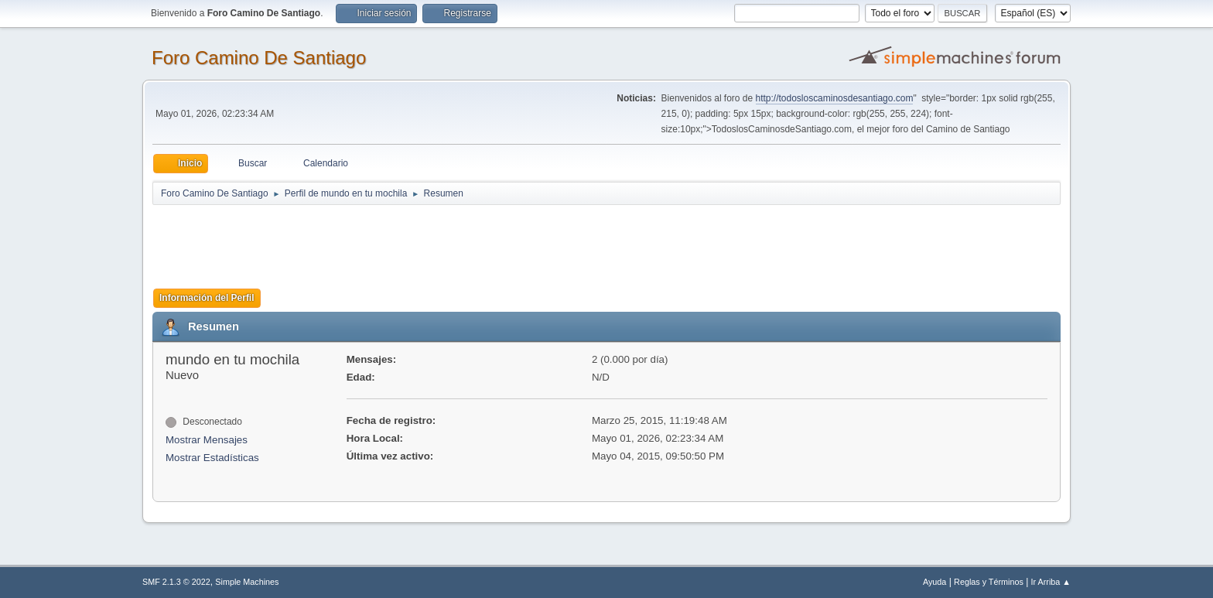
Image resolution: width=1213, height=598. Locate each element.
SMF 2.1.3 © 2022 (176, 581)
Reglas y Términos (988, 581)
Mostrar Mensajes (207, 440)
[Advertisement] (424, 241)
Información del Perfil (207, 297)
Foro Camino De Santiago (259, 57)
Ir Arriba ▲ (1051, 581)
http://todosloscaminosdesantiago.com (835, 98)
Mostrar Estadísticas (212, 457)
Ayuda (934, 581)
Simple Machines (246, 581)
